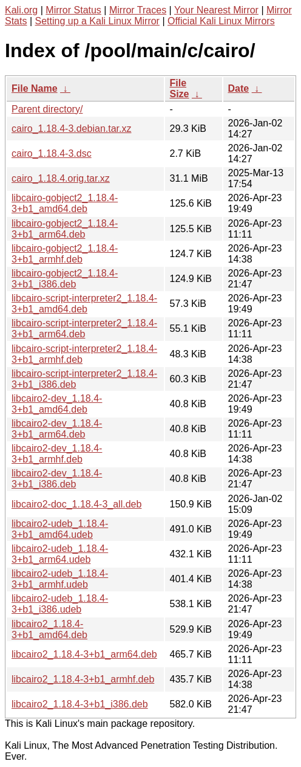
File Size (179, 88)
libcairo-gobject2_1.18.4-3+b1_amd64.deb (65, 203)
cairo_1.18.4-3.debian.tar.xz (71, 128)
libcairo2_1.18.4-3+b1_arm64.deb (84, 654)
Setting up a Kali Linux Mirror (97, 21)
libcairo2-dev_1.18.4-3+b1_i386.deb (57, 478)
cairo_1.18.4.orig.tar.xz (61, 178)
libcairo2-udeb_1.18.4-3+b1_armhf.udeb (60, 579)
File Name (35, 88)
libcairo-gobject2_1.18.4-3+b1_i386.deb (65, 278)
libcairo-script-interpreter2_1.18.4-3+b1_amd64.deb (84, 303)
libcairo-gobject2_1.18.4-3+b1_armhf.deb (65, 253)
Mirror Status (73, 10)
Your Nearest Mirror (216, 10)
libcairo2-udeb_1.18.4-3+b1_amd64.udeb (60, 529)
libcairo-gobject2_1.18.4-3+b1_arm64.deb (65, 228)
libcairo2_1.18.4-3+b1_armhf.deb (83, 679)
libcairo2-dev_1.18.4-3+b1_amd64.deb (57, 403)
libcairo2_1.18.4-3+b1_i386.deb (80, 704)
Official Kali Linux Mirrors (221, 21)
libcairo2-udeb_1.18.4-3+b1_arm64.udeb (60, 554)
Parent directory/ (47, 109)
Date (238, 88)
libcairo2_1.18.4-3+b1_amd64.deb (49, 629)
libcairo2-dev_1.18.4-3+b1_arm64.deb (57, 428)
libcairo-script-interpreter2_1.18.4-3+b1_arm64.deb (84, 328)
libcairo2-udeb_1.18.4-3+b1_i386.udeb (60, 603)
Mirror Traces (137, 10)
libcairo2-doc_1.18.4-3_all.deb (76, 504)
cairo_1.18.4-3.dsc (52, 153)
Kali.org (21, 10)
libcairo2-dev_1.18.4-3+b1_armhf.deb (57, 453)
